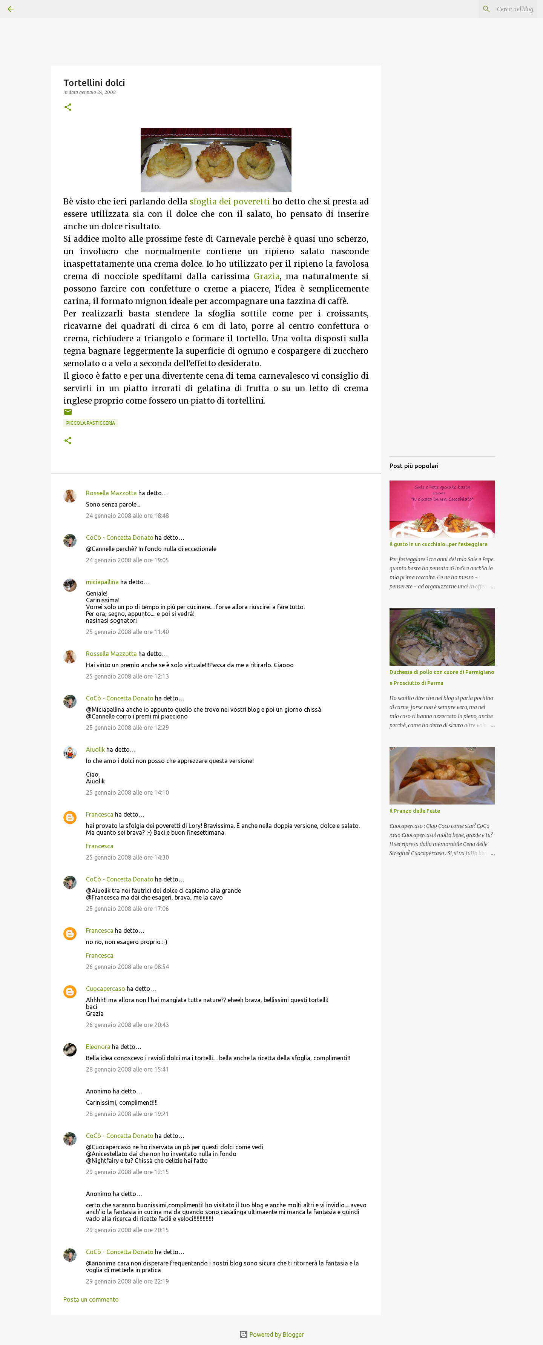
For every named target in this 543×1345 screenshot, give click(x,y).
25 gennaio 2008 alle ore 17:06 (127, 908)
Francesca (100, 814)
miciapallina (102, 582)
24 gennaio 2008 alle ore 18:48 (127, 515)
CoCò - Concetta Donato (119, 537)
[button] (67, 108)
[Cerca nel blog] (497, 9)
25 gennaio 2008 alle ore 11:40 (127, 631)
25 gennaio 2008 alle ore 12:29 (127, 727)
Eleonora (98, 1046)
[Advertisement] (442, 337)
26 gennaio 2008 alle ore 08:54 (127, 966)
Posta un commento (91, 1299)
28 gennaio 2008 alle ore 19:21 (127, 1113)
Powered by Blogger (271, 1334)
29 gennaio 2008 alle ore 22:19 (127, 1281)
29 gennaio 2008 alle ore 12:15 (127, 1171)
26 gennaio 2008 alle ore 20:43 (127, 1024)
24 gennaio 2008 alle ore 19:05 (127, 560)
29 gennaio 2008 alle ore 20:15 (127, 1230)
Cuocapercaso (105, 988)
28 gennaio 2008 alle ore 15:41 (127, 1069)
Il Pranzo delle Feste (415, 811)
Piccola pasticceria (90, 423)
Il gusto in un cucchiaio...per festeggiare (439, 544)
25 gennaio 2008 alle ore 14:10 (127, 792)
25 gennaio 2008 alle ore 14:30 (127, 857)
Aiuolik (95, 749)
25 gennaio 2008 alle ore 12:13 (127, 676)
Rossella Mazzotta (111, 493)
